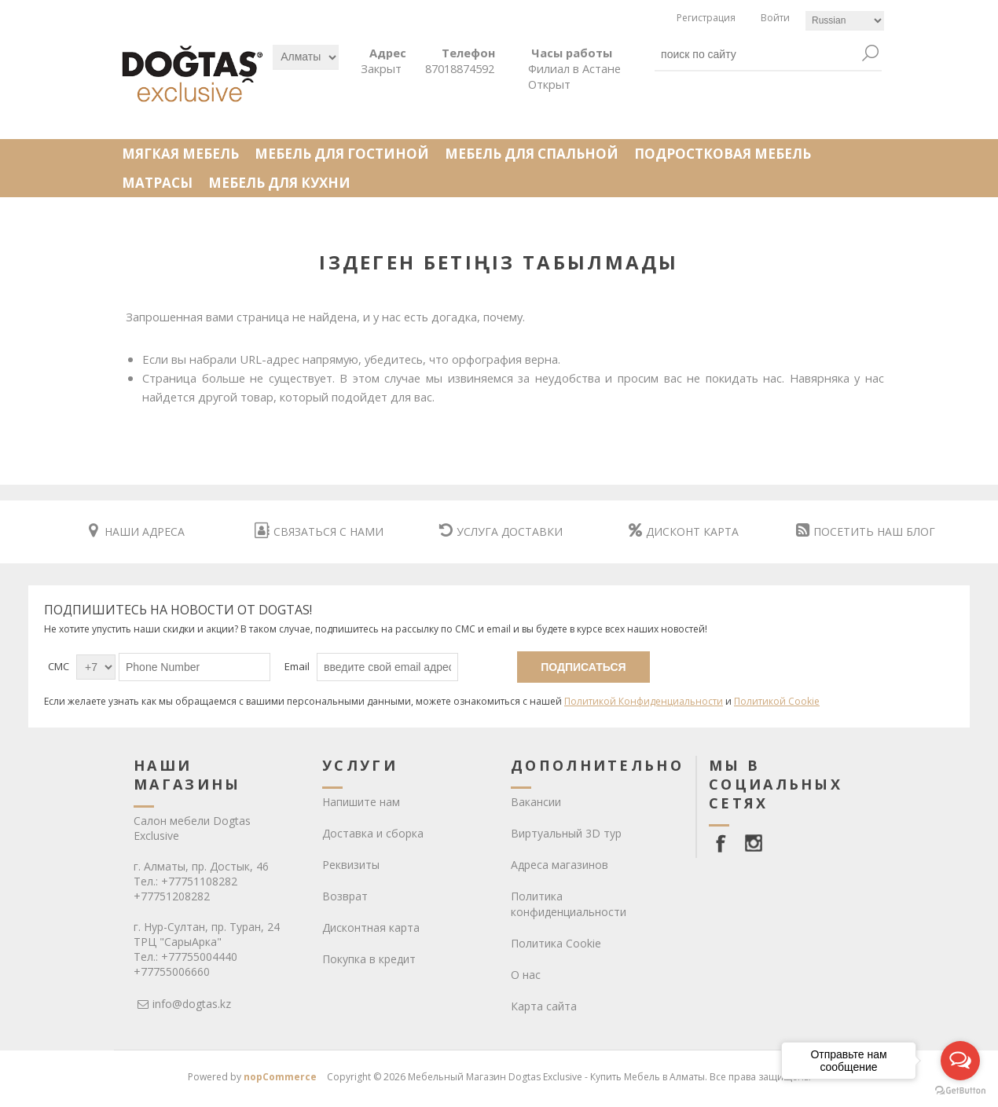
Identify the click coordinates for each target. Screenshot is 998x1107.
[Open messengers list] (960, 1060)
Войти (775, 17)
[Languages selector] (844, 21)
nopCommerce (280, 1076)
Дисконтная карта (371, 927)
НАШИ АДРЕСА (137, 531)
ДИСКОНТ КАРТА (684, 531)
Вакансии (536, 801)
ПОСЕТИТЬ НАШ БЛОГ (865, 531)
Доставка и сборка (373, 833)
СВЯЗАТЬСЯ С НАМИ (319, 531)
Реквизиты (351, 864)
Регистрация (706, 17)
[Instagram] (754, 843)
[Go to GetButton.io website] (960, 1091)
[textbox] (757, 54)
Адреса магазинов (559, 864)
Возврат (345, 896)
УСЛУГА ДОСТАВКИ (501, 531)
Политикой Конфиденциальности (643, 701)
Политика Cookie (556, 943)
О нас (526, 974)
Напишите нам (361, 801)
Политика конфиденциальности (568, 904)
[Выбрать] (306, 57)
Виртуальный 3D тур (566, 833)
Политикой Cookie (777, 701)
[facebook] (724, 843)
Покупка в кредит (369, 958)
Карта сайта (544, 1006)
